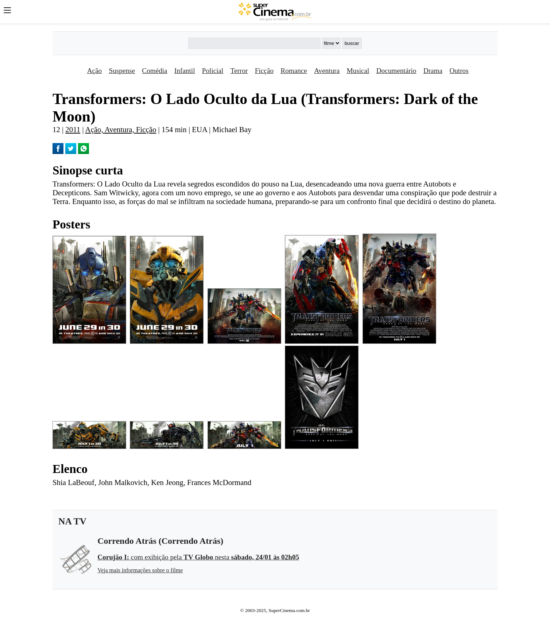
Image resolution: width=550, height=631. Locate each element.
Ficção (264, 70)
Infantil (184, 70)
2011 (72, 129)
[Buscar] (254, 43)
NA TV (72, 521)
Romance (293, 70)
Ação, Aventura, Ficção (120, 129)
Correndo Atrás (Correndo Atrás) (160, 541)
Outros (458, 70)
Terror (239, 70)
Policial (213, 70)
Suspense (122, 70)
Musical (358, 70)
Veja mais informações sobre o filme (140, 570)
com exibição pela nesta (198, 557)
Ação (94, 70)
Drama (432, 70)
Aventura (327, 70)
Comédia (154, 70)
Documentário (396, 70)
